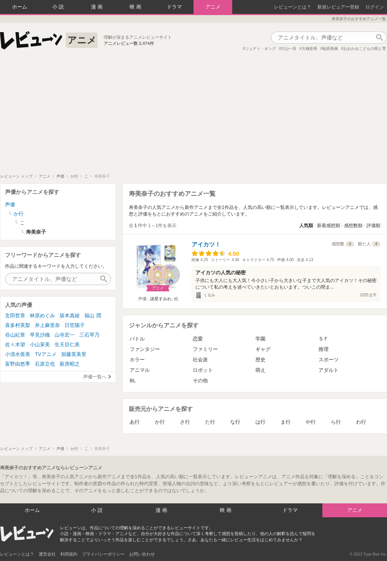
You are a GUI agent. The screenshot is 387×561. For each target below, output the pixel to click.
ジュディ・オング (260, 48)
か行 (160, 422)
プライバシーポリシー (103, 554)
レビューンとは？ (292, 7)
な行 (235, 422)
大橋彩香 (309, 48)
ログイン (374, 7)
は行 (260, 422)
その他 (200, 380)
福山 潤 (92, 315)
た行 (210, 422)
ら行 (336, 422)
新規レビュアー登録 (338, 7)
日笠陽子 (75, 325)
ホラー (137, 360)
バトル (137, 339)
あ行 (135, 422)
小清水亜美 (17, 354)
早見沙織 (40, 335)
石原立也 (45, 364)
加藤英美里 (73, 354)
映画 (136, 7)
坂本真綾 (70, 315)
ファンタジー (145, 349)
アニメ (213, 7)
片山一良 (288, 48)
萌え (260, 370)
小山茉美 (40, 344)
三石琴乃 (89, 335)
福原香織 (330, 48)
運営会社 (47, 554)
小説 (58, 7)
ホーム (19, 7)
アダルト (329, 370)
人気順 (306, 225)
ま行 (286, 422)
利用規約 (68, 554)
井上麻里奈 (47, 325)
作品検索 (379, 37)
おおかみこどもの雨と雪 (364, 48)
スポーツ (329, 360)
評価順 (373, 225)
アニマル (140, 370)
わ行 (361, 422)
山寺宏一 (65, 335)
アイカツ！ (206, 244)
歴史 (260, 360)
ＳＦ (324, 339)
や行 (311, 422)
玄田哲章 (15, 315)
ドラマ (174, 7)
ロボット (203, 370)
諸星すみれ (160, 298)
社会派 (200, 360)
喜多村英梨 (17, 325)
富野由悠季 (17, 364)
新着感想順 (328, 225)
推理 (324, 349)
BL (133, 380)
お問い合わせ (142, 554)
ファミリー (205, 349)
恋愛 (198, 339)
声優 (10, 204)
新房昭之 (70, 364)
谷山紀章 (15, 335)
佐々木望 (15, 344)
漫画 (97, 7)
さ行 (185, 422)
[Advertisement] (193, 116)
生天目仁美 (67, 344)
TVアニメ (46, 354)
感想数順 (353, 225)
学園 (260, 339)
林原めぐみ (42, 315)
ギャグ (263, 349)
